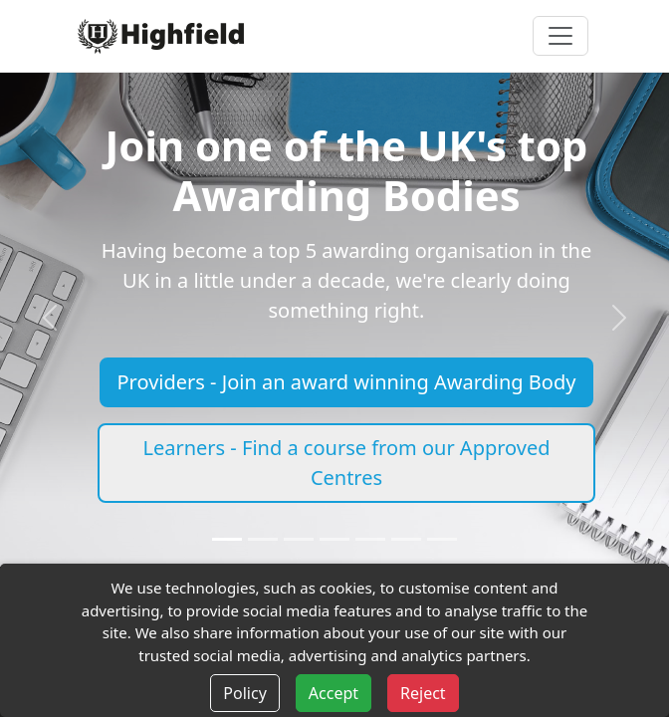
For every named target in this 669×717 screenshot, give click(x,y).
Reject (423, 693)
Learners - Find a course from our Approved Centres (346, 462)
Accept (333, 693)
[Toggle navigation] (560, 36)
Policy (244, 693)
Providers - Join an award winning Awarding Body (346, 381)
